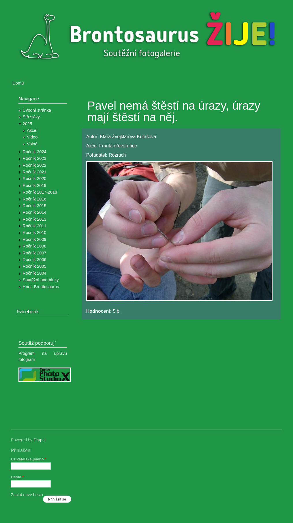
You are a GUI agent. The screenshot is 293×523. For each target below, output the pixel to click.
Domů (18, 83)
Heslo (17, 477)
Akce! (32, 130)
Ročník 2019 (34, 185)
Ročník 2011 (34, 226)
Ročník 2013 (34, 219)
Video (32, 137)
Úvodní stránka (37, 110)
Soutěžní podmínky (41, 280)
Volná (32, 144)
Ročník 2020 (34, 178)
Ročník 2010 (34, 232)
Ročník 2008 (34, 246)
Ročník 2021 (34, 172)
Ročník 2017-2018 (40, 192)
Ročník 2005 (34, 266)
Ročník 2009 (34, 239)
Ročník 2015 (34, 205)
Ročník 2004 (34, 273)
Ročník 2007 (34, 253)
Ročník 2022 (34, 165)
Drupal (39, 440)
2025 (27, 123)
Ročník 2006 (34, 259)
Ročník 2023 (34, 158)
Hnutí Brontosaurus (41, 286)
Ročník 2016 (34, 199)
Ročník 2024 (34, 151)
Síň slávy (31, 117)
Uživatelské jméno (28, 459)
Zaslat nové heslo (27, 495)
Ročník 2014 (34, 212)
